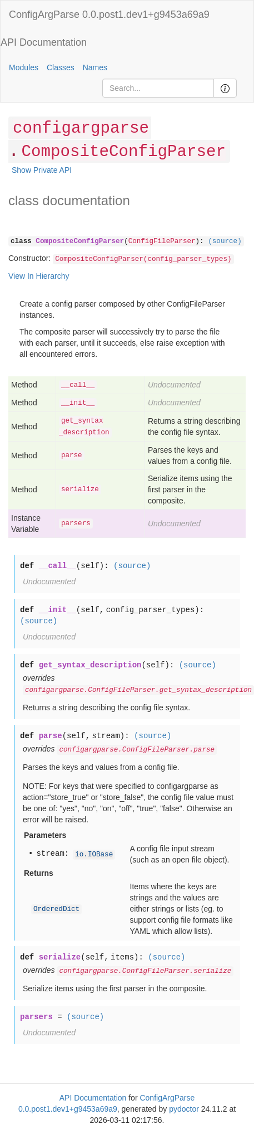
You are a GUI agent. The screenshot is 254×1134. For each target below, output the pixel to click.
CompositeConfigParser (123, 152)
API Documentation (44, 42)
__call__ (77, 385)
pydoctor (184, 1108)
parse (71, 455)
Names (95, 67)
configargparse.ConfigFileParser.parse (137, 750)
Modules (23, 67)
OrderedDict (56, 909)
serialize (80, 489)
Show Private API (42, 170)
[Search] (158, 88)
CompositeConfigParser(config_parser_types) (143, 259)
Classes (60, 67)
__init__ (77, 403)
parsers (76, 523)
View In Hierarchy (38, 276)
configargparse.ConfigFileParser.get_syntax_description (138, 690)
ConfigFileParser (162, 241)
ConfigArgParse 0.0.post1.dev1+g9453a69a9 (109, 14)
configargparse (81, 128)
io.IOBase (94, 855)
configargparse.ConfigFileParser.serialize (145, 971)
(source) (224, 241)
